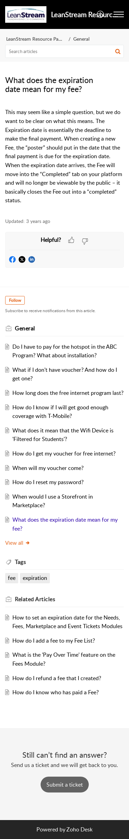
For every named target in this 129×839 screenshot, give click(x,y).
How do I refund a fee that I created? (56, 678)
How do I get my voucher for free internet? (64, 453)
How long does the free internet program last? (67, 393)
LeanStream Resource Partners (38, 38)
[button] (100, 14)
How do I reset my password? (48, 482)
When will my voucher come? (48, 468)
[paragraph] (64, 156)
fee (11, 578)
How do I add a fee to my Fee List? (53, 640)
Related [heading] (35, 599)
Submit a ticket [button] (64, 784)
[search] (64, 51)
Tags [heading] (20, 562)
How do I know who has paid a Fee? (55, 692)
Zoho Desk (79, 829)
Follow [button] (15, 300)
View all (17, 542)
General (81, 38)
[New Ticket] (65, 784)
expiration (35, 578)
